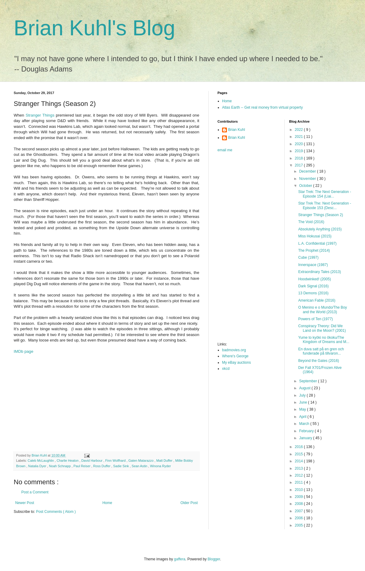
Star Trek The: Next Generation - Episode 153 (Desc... (324, 205)
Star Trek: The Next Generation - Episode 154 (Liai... (324, 194)
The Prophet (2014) (314, 250)
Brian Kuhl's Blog (94, 28)
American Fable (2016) (316, 300)
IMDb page (23, 351)
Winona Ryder (160, 466)
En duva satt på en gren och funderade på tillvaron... (321, 351)
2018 (299, 158)
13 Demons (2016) (313, 293)
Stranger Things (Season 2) (320, 215)
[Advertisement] (97, 402)
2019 (299, 151)
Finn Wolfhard (116, 460)
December (308, 171)
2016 (299, 447)
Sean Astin (140, 466)
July (303, 395)
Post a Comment (34, 492)
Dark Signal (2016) (313, 286)
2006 (299, 518)
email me (224, 150)
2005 (299, 525)
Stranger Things (40, 115)
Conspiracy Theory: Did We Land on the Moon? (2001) (322, 328)
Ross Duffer (102, 466)
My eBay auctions (236, 362)
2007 (299, 511)
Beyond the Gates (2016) (318, 361)
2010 (299, 490)
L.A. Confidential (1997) (317, 243)
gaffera (179, 559)
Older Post (189, 503)
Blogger (214, 559)
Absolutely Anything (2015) (320, 229)
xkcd (226, 368)
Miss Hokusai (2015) (314, 236)
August (305, 388)
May (303, 409)
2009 (299, 497)
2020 (299, 144)
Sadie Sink (121, 466)
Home (107, 503)
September (308, 381)
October (306, 186)
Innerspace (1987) (313, 265)
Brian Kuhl (236, 130)
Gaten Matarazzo (141, 460)
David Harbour (92, 460)
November (308, 179)
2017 (299, 165)
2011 (299, 482)
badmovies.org (234, 350)
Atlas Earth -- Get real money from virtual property (262, 107)
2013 (299, 468)
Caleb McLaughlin (41, 460)
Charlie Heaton (68, 460)
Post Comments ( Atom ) (56, 512)
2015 (299, 454)
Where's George (235, 356)
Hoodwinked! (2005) (314, 279)
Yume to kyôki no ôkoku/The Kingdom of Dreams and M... (323, 339)
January (306, 438)
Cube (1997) (308, 257)
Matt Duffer (164, 460)
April (303, 417)
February (307, 431)
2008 (299, 504)
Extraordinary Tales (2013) (319, 272)
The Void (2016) (311, 222)
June (303, 402)
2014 (299, 461)
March (304, 424)
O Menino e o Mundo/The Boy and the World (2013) (322, 309)
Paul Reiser (82, 466)
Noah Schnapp (60, 466)
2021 (299, 137)
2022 (299, 130)
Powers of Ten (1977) (315, 319)
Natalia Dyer (37, 466)
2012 (299, 475)
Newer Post (24, 503)
